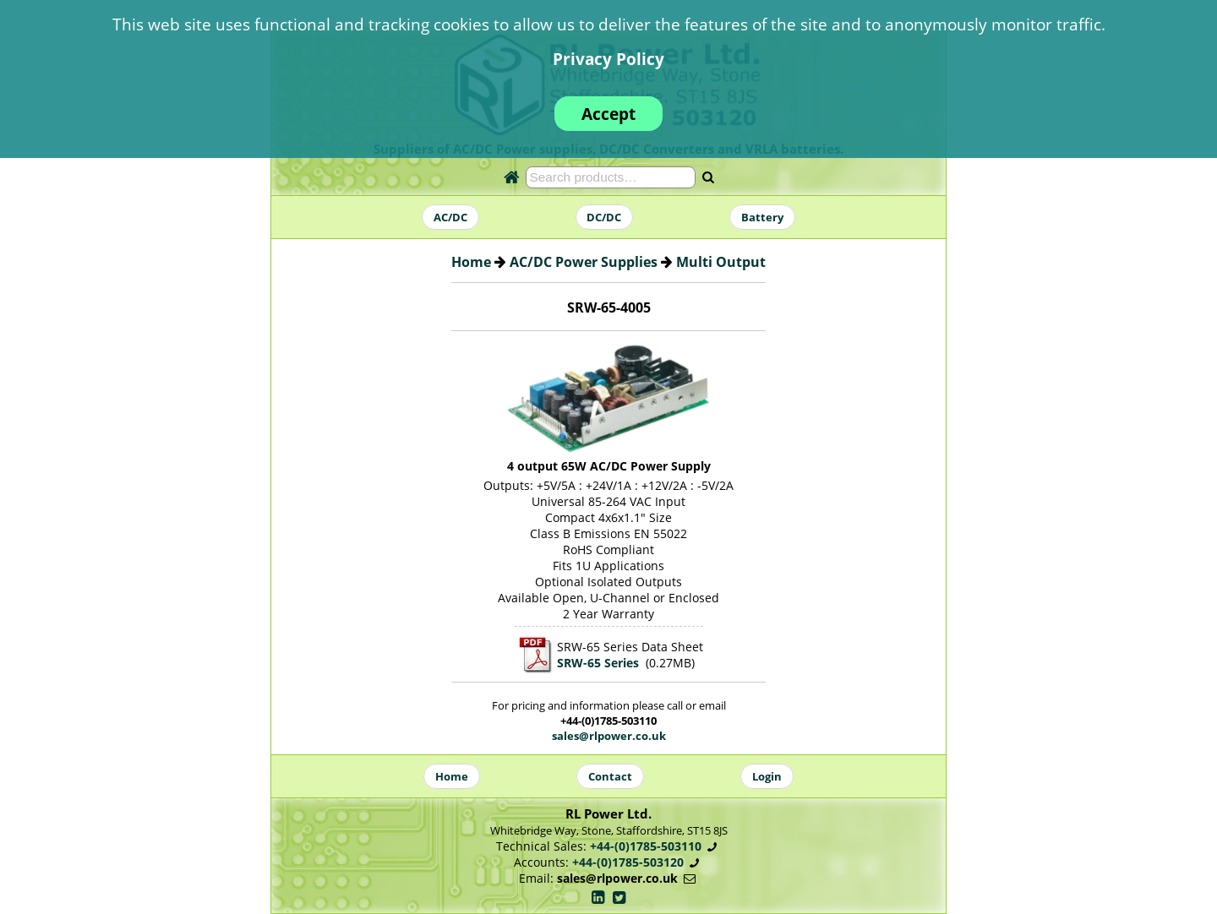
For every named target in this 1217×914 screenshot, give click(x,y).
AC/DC (450, 217)
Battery (762, 217)
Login (767, 776)
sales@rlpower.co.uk (609, 735)
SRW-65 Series (598, 663)
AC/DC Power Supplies (584, 262)
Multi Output (721, 262)
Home (471, 262)
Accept (608, 113)
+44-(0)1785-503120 (628, 862)
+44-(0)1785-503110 (645, 846)
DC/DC (604, 217)
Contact (610, 776)
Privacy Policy (608, 58)
